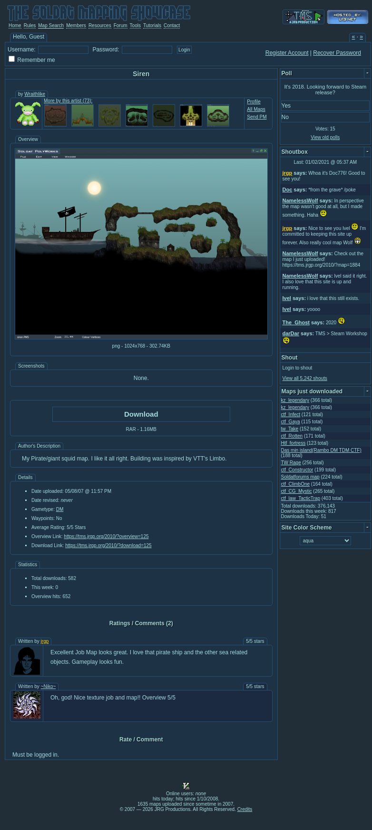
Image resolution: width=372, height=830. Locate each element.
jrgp (45, 641)
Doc (288, 189)
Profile (253, 101)
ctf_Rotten (292, 436)
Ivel (287, 298)
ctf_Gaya (290, 421)
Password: (105, 49)
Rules (30, 25)
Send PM (256, 117)
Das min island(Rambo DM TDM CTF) (321, 450)
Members (76, 25)
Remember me (36, 60)
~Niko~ (48, 686)
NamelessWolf (300, 200)
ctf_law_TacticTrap (300, 498)
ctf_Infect (291, 414)
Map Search (51, 25)
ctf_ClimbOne (295, 484)
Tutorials (152, 25)
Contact (172, 25)
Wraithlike (34, 94)
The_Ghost (296, 322)
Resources (99, 25)
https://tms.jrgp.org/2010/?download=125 (108, 545)
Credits (245, 809)
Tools (135, 25)
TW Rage (291, 462)
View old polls (325, 137)
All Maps (256, 109)
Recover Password (337, 53)
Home (15, 25)
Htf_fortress (293, 443)
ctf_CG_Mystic (296, 491)
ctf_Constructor (297, 469)
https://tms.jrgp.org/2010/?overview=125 (106, 536)
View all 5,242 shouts (305, 378)
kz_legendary (295, 400)
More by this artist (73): (68, 100)
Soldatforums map (300, 477)
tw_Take (290, 428)
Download (141, 414)
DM (60, 509)
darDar (291, 333)
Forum (120, 25)
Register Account (287, 53)
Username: (22, 49)
